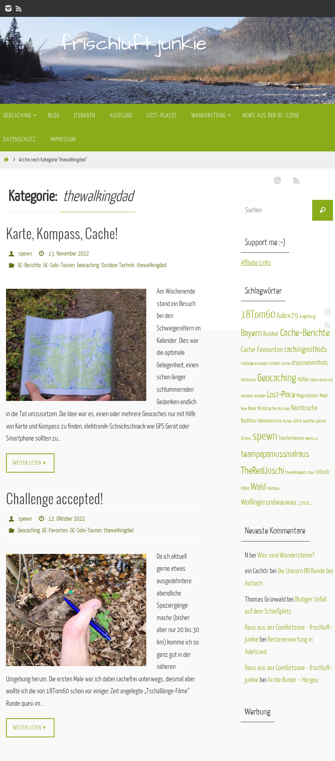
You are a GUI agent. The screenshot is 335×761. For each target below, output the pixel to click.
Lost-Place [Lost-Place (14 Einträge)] (281, 394)
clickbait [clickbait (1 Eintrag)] (274, 363)
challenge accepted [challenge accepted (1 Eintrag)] (254, 363)
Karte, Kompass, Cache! (62, 234)
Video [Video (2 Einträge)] (245, 488)
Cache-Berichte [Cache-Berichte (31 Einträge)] (305, 333)
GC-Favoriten (55, 528)
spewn (25, 253)
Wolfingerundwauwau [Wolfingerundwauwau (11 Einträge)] (268, 502)
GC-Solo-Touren (59, 264)
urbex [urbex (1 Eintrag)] (310, 472)
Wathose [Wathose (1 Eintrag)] (273, 488)
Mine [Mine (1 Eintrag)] (244, 409)
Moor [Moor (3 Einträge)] (252, 408)
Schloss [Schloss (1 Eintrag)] (246, 438)
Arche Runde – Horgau (293, 680)
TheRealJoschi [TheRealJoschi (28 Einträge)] (262, 470)
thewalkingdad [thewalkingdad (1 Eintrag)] (295, 472)
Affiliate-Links (256, 262)
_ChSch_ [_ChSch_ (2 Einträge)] (304, 503)
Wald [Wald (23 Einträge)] (258, 487)
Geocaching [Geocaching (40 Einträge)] (276, 378)
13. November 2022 (68, 253)
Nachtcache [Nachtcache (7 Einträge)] (304, 408)
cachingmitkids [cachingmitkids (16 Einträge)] (305, 349)
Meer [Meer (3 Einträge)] (324, 396)
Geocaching (88, 264)
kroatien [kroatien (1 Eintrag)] (260, 396)
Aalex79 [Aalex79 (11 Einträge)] (287, 315)
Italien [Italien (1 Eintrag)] (314, 380)
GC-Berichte (29, 264)
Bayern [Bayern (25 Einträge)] (251, 333)
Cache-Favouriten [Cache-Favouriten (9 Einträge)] (262, 350)
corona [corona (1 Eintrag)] (285, 363)
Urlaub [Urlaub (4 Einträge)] (322, 472)
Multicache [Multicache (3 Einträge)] (267, 408)
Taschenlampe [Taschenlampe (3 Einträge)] (291, 438)
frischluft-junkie (133, 44)
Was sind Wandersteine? (285, 555)
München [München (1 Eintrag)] (284, 409)
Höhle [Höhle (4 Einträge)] (303, 379)
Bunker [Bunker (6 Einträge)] (271, 334)
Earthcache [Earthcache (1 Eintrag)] (248, 380)
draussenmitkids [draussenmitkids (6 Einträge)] (309, 362)
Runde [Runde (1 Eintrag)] (287, 421)
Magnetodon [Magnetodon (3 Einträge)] (308, 396)
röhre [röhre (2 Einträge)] (297, 421)
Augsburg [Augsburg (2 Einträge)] (307, 316)
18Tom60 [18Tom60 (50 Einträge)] (258, 314)
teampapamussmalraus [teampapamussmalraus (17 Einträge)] (275, 454)
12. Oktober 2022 (66, 517)
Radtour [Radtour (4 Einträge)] (249, 420)
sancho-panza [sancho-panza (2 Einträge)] (314, 421)
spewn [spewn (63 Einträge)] (264, 436)
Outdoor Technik (117, 264)
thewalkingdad (151, 264)
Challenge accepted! (54, 498)
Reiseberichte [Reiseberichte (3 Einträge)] (270, 421)
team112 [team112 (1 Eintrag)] (311, 438)
